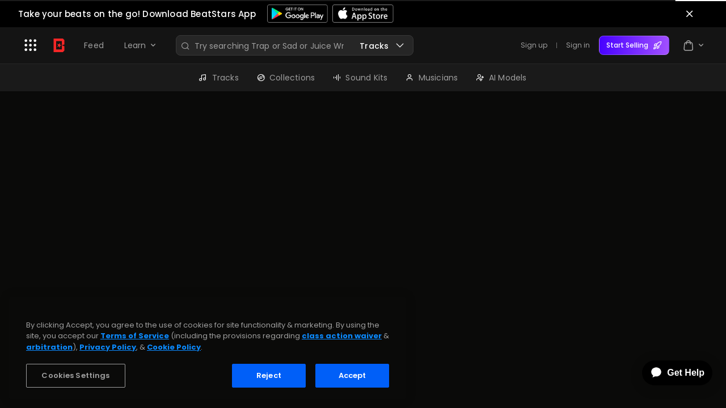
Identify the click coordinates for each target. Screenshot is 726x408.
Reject (268, 375)
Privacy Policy (107, 347)
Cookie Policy (174, 347)
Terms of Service (134, 335)
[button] (30, 45)
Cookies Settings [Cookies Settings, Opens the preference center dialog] (75, 375)
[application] (669, 373)
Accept (352, 375)
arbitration (49, 347)
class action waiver (342, 335)
